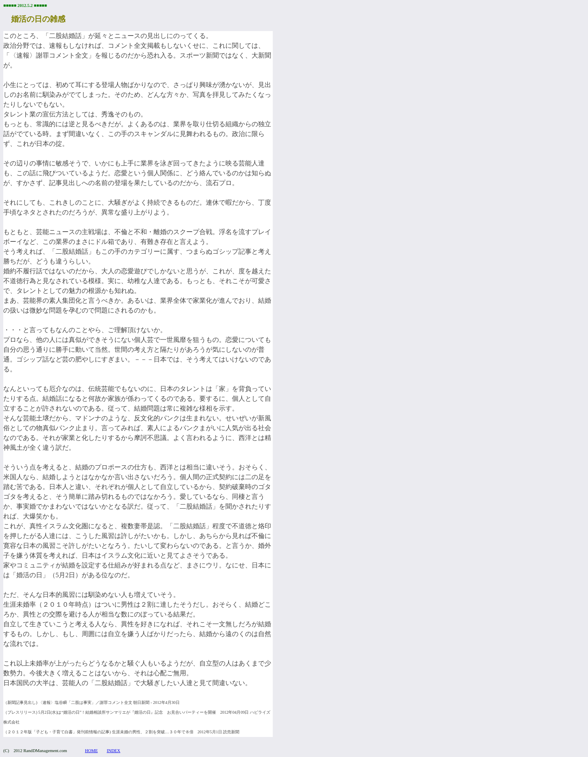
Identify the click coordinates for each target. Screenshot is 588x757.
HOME (91, 750)
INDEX (113, 750)
